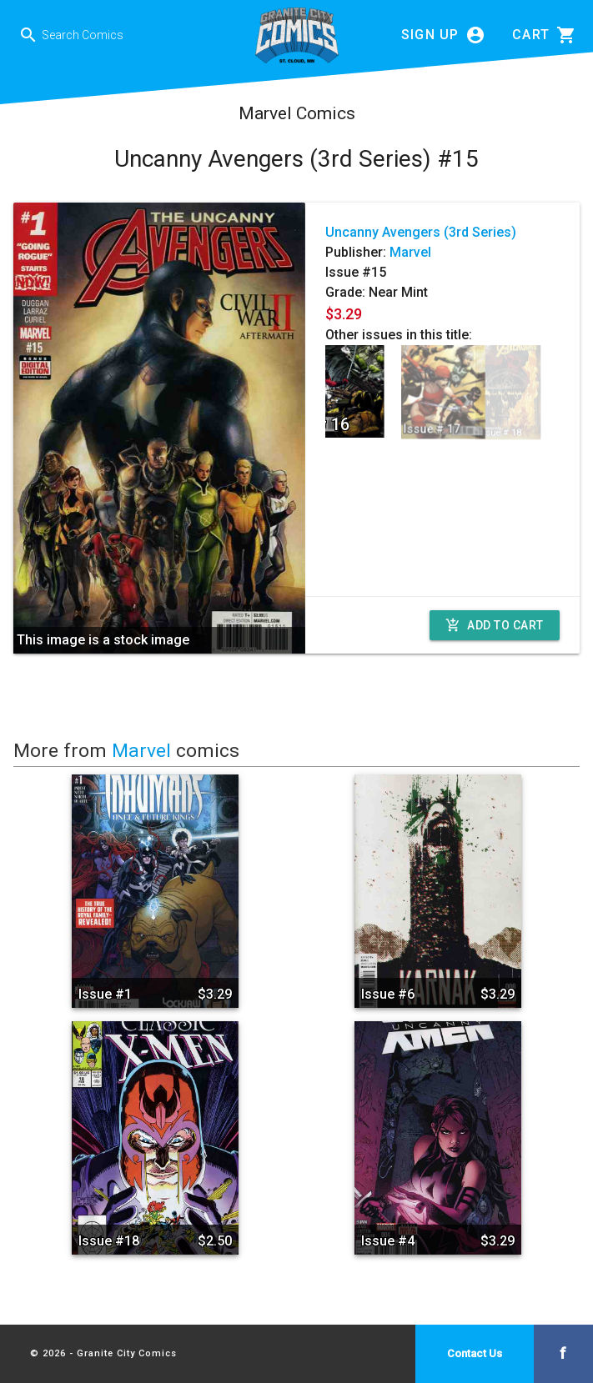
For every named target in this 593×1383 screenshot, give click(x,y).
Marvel (410, 252)
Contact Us (474, 1353)
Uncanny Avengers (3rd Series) (420, 232)
